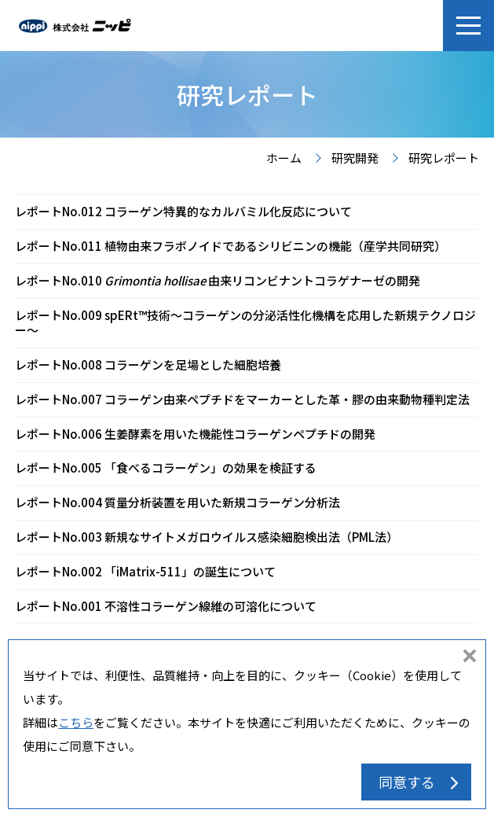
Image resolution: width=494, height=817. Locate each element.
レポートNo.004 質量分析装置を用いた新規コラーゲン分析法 (177, 502)
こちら (75, 722)
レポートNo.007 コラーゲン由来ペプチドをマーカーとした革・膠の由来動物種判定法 (242, 399)
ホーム (284, 158)
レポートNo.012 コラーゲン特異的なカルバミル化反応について (183, 211)
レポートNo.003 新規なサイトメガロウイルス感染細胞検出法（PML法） (206, 536)
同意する (407, 781)
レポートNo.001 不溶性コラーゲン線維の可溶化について (166, 606)
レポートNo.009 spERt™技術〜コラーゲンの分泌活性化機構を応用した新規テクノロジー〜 (245, 322)
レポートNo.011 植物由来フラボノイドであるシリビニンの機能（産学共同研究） (230, 245)
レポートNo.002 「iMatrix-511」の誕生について (145, 571)
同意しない (470, 657)
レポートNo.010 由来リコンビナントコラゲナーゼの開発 (217, 280)
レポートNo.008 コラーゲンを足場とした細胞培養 (148, 364)
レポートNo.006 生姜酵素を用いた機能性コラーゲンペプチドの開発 (195, 433)
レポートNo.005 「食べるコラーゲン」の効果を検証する (166, 467)
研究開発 (355, 158)
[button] (468, 25)
